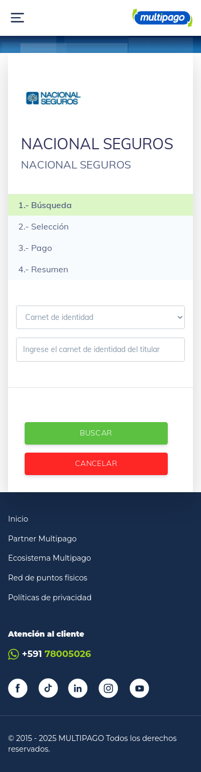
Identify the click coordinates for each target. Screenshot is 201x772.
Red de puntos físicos (47, 578)
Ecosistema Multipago (49, 558)
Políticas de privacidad (50, 597)
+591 (49, 654)
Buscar (96, 433)
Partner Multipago (42, 538)
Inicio (18, 519)
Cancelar (96, 463)
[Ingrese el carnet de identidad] (100, 349)
